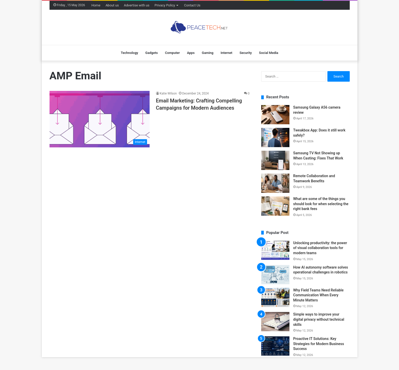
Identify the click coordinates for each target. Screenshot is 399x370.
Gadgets (151, 53)
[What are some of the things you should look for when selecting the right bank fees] (275, 206)
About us (112, 5)
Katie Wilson (168, 93)
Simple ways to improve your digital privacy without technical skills (318, 319)
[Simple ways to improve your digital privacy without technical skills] (275, 321)
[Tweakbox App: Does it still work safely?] (275, 137)
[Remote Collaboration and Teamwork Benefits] (275, 183)
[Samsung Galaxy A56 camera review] (275, 114)
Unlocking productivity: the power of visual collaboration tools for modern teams (320, 248)
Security (245, 53)
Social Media (268, 53)
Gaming (207, 53)
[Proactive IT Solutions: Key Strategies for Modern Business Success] (275, 346)
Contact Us (192, 5)
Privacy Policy (164, 5)
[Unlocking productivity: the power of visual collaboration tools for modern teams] (275, 250)
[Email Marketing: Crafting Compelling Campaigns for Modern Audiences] (100, 119)
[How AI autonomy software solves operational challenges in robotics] (275, 274)
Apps (191, 53)
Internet (226, 53)
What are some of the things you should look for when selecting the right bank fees (320, 204)
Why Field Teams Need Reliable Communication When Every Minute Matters (318, 295)
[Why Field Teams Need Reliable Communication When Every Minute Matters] (275, 297)
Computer (172, 53)
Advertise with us (136, 5)
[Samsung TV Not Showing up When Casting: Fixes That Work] (275, 160)
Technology (129, 53)
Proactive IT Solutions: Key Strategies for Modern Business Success (318, 344)
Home (95, 5)
